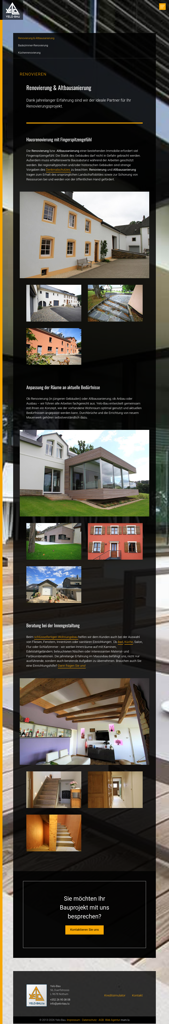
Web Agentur (112, 1020)
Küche (129, 642)
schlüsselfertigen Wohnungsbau (56, 637)
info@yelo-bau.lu (59, 1004)
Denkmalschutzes (58, 169)
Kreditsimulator (114, 995)
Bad (120, 642)
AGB (101, 1020)
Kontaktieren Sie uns (84, 930)
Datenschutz (89, 1020)
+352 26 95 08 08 (60, 1000)
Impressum (73, 1020)
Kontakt (137, 995)
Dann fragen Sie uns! (72, 666)
